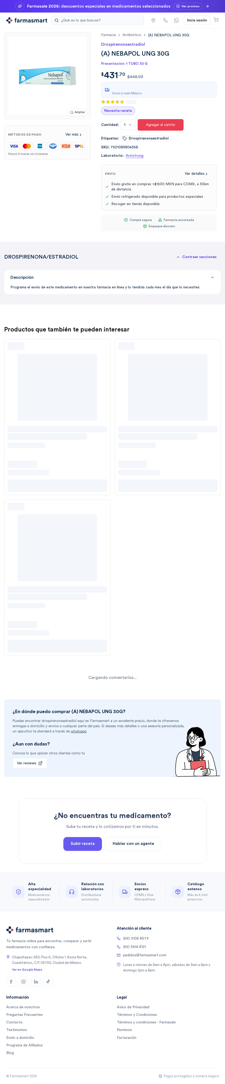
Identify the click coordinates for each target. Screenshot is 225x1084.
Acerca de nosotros (23, 1007)
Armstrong (134, 156)
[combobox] (128, 125)
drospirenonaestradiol (146, 138)
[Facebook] (11, 981)
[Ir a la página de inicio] (26, 20)
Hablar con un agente (133, 858)
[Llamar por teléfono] (165, 20)
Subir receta (83, 858)
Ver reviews (29, 763)
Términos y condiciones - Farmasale (146, 1022)
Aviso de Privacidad (133, 1007)
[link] (168, 35)
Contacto (14, 1022)
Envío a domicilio (20, 1038)
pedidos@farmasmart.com (141, 955)
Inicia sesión (197, 20)
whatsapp (79, 731)
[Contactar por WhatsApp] (176, 20)
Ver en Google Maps (27, 969)
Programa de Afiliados (24, 1045)
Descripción (112, 277)
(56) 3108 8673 (133, 938)
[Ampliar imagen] (77, 112)
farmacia (108, 35)
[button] (153, 20)
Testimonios (16, 1030)
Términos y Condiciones (137, 1015)
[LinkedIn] (36, 981)
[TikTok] (48, 981)
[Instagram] (23, 981)
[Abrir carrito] (216, 19)
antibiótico (132, 35)
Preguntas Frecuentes (24, 1015)
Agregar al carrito (160, 125)
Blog (10, 1053)
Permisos (124, 1030)
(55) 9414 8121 (131, 947)
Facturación (126, 1038)
